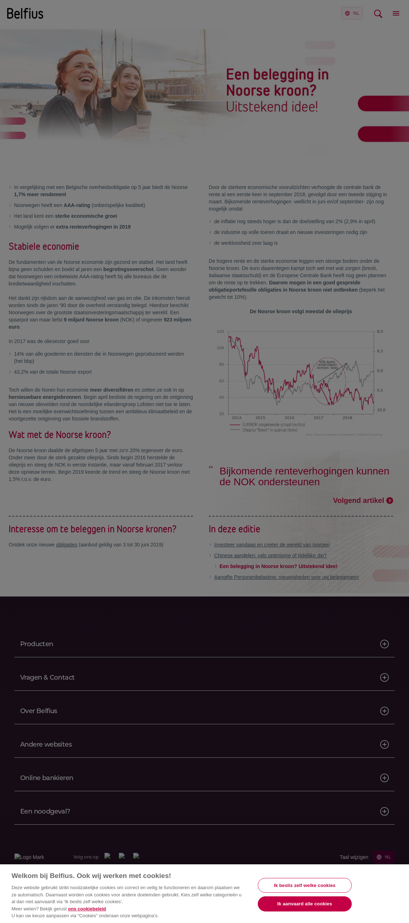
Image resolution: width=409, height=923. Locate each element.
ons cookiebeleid (87, 908)
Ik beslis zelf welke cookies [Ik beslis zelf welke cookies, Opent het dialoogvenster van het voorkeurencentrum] (305, 885)
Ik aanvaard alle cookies (304, 903)
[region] (204, 893)
